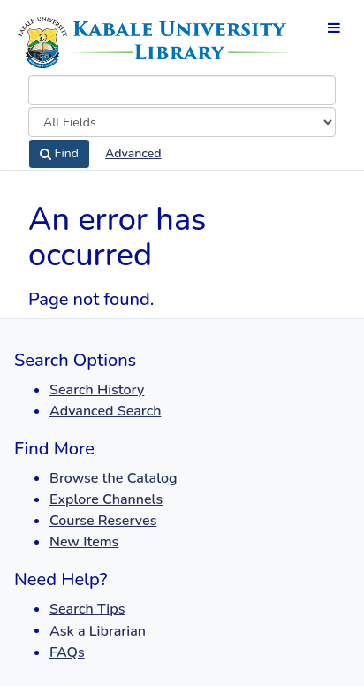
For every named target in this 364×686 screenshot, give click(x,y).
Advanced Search (105, 411)
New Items (83, 542)
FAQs (67, 652)
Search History (96, 390)
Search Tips (87, 609)
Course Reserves (102, 520)
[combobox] (182, 90)
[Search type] (182, 122)
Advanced (133, 153)
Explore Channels (106, 499)
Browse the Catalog (113, 478)
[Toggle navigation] (334, 27)
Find (59, 154)
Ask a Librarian (97, 631)
